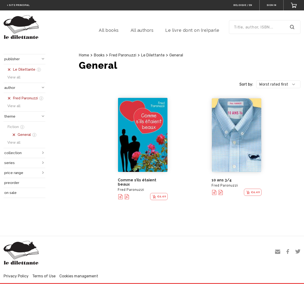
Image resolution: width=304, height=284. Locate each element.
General (176, 55)
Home (84, 55)
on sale (10, 193)
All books (109, 30)
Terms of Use (44, 276)
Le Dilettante (153, 55)
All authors (142, 30)
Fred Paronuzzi (122, 55)
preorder (11, 183)
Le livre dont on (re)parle (192, 30)
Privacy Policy (16, 276)
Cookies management (78, 276)
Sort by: (246, 84)
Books (99, 55)
